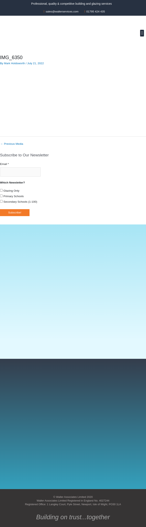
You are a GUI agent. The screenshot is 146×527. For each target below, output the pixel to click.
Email (4, 164)
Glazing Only (9, 190)
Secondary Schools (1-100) (18, 201)
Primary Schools (12, 195)
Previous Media (11, 143)
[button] (142, 33)
